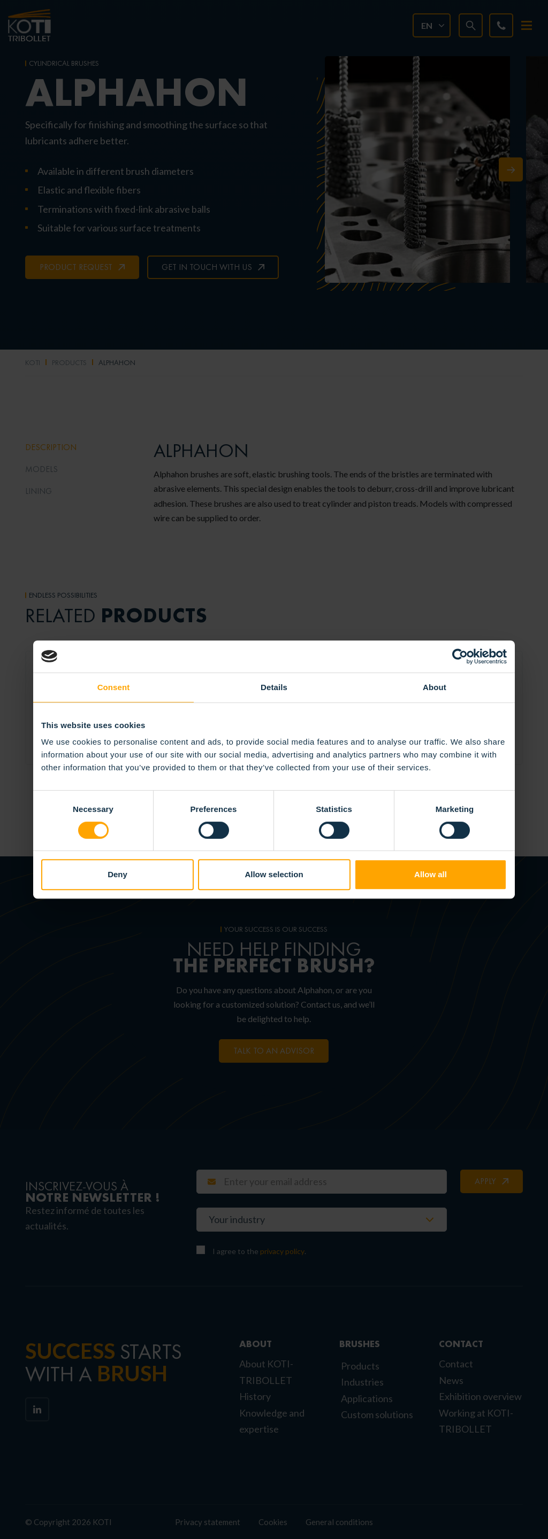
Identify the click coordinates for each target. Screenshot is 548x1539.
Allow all (430, 874)
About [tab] (434, 687)
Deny (117, 874)
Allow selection (274, 874)
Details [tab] (274, 687)
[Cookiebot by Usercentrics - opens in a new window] (460, 656)
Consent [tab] (113, 687)
